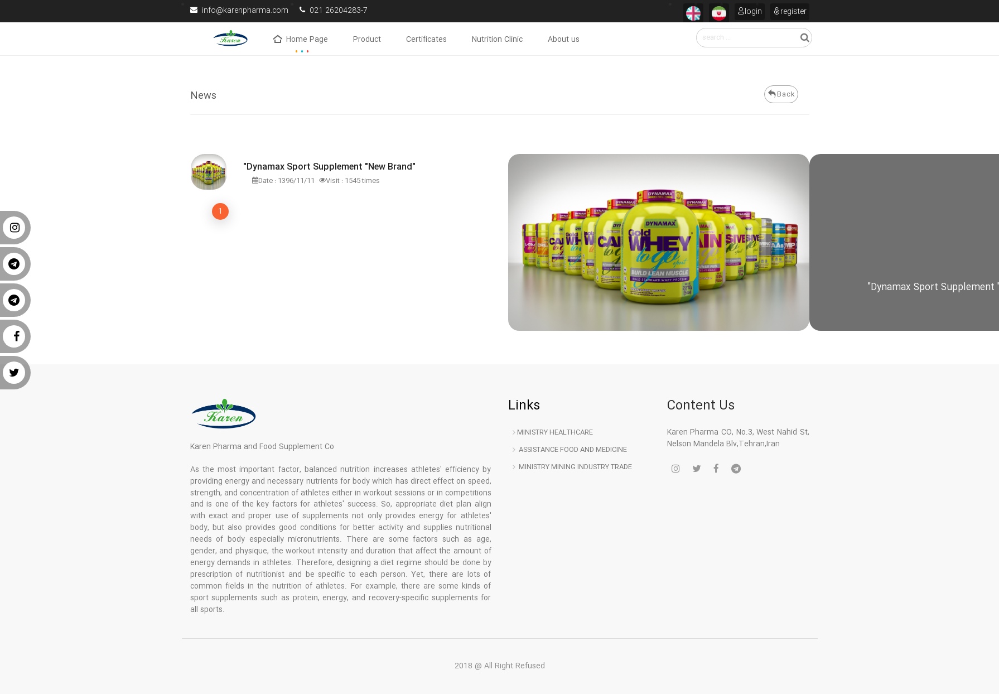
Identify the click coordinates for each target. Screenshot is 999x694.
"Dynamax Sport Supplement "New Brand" (329, 167)
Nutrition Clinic (497, 40)
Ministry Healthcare (553, 432)
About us (564, 40)
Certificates (426, 40)
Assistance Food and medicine (570, 449)
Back (781, 94)
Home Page (300, 40)
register (790, 11)
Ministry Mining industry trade (572, 467)
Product (367, 40)
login (749, 11)
